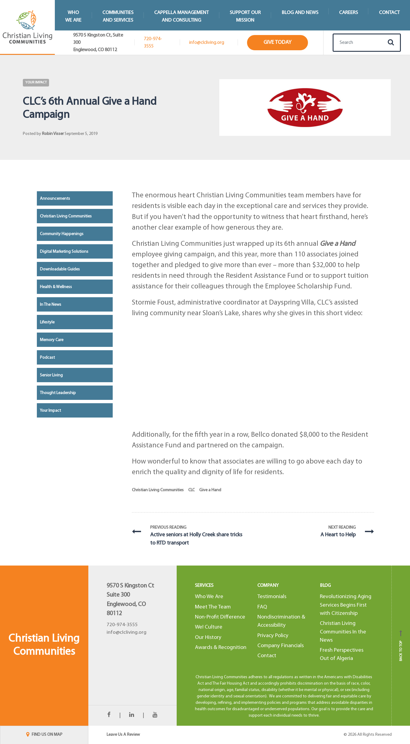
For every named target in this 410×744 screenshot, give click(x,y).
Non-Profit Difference (220, 617)
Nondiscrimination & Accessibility (281, 621)
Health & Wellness (56, 287)
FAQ (262, 607)
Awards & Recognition (220, 648)
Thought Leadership (58, 393)
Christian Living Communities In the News (343, 632)
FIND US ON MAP (44, 734)
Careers (348, 12)
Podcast (47, 357)
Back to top (401, 645)
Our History (208, 637)
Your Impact (36, 82)
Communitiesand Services (117, 16)
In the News (50, 304)
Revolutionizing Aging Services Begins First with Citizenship (345, 605)
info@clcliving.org (206, 42)
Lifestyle (47, 322)
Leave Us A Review (123, 734)
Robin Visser (53, 134)
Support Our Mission (245, 16)
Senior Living (51, 375)
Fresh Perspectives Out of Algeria (341, 654)
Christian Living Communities (158, 490)
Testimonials (271, 597)
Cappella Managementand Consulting (181, 16)
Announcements (55, 198)
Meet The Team (213, 607)
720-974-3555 (153, 43)
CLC (191, 490)
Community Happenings (61, 234)
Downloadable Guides (60, 269)
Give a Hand (210, 490)
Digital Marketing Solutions (64, 251)
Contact (266, 656)
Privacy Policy (272, 636)
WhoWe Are (73, 16)
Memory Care (51, 340)
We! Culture (208, 627)
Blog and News (300, 12)
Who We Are (209, 597)
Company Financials (280, 646)
